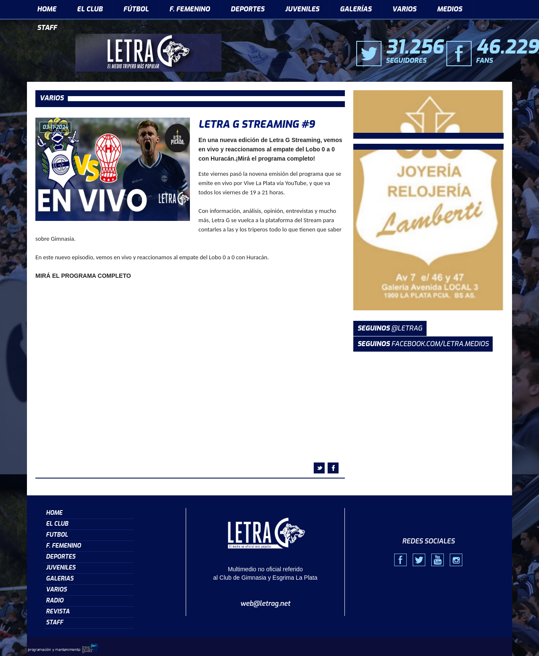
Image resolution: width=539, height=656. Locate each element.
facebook (333, 467)
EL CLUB (90, 9)
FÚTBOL (136, 9)
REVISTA (57, 612)
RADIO (55, 601)
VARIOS (404, 9)
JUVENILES (302, 9)
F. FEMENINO (189, 9)
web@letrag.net (265, 603)
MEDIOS (449, 9)
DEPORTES (247, 9)
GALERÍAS (355, 9)
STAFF (47, 27)
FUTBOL (57, 535)
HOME (46, 9)
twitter (319, 467)
